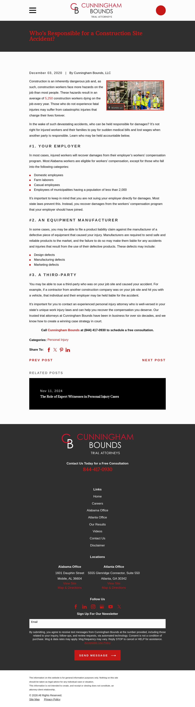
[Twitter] (119, 606)
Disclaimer (97, 545)
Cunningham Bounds (64, 330)
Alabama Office (97, 510)
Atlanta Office (97, 517)
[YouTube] (110, 606)
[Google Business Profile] (102, 606)
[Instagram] (93, 606)
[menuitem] (34, 699)
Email (34, 621)
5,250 (49, 98)
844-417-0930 (97, 469)
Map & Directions (70, 587)
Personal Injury (57, 340)
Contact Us (97, 538)
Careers (97, 503)
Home (97, 496)
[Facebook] (76, 606)
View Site (69, 583)
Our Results (97, 524)
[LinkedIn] (84, 606)
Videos (97, 531)
